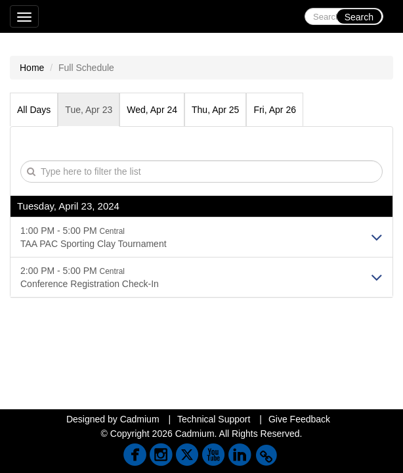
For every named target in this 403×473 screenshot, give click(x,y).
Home (32, 67)
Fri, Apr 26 (274, 109)
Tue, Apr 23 (88, 109)
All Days (34, 109)
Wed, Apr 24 (152, 109)
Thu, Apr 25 (215, 109)
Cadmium (139, 419)
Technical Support (213, 419)
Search (359, 17)
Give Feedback (299, 419)
